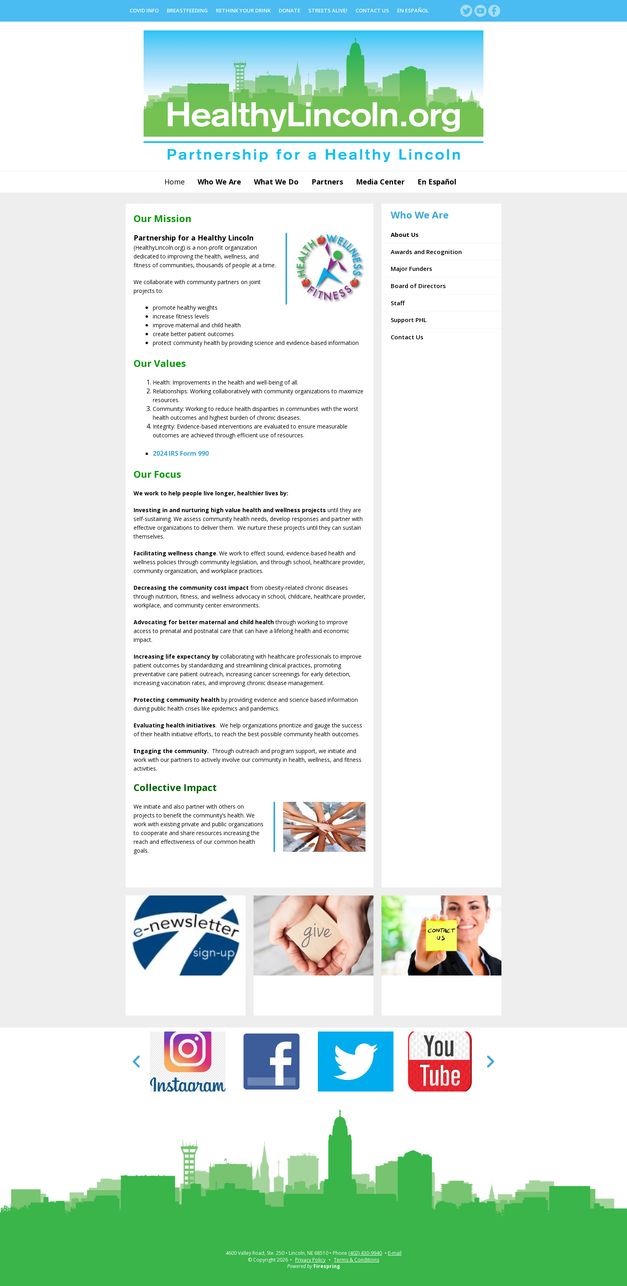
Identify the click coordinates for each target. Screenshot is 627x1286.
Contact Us (372, 10)
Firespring (327, 1266)
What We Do (276, 181)
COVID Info (144, 10)
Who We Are (219, 181)
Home (174, 181)
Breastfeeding (187, 10)
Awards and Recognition (426, 252)
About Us (405, 234)
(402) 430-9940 (365, 1253)
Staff (398, 303)
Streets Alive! (327, 10)
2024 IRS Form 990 (181, 453)
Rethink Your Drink (243, 10)
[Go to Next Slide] (490, 1062)
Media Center (380, 181)
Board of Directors (418, 286)
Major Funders (411, 268)
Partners (327, 181)
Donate (289, 10)
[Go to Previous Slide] (137, 1062)
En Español (413, 10)
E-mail (394, 1253)
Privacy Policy (310, 1259)
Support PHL (409, 320)
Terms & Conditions (356, 1259)
